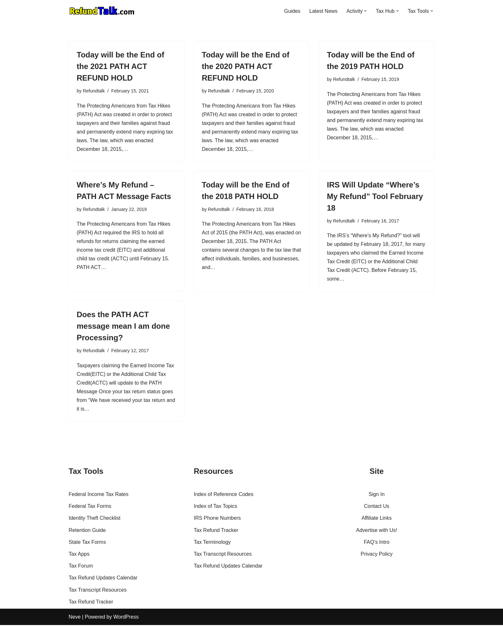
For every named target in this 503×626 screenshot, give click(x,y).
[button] (365, 11)
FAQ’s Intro (376, 543)
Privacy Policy (377, 555)
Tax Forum (81, 566)
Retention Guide (87, 531)
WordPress (126, 618)
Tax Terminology (212, 543)
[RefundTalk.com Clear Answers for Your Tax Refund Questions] (102, 11)
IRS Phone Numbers (217, 519)
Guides (292, 11)
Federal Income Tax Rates (98, 495)
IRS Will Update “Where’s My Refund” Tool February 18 (375, 197)
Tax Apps (79, 555)
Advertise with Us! (376, 531)
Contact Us (376, 507)
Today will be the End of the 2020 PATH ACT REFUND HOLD (245, 66)
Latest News (323, 11)
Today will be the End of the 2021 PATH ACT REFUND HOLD (120, 66)
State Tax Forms (87, 543)
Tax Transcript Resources (98, 590)
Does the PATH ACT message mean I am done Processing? (123, 327)
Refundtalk (94, 90)
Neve (75, 618)
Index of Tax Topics (215, 507)
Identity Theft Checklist (95, 519)
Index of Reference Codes (223, 495)
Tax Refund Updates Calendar (103, 578)
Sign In (377, 495)
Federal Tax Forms (90, 507)
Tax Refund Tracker (91, 602)
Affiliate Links (377, 519)
